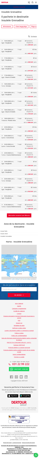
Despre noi (19, 323)
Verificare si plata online (19, 328)
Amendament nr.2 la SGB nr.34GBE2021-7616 (19, 449)
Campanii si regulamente (19, 308)
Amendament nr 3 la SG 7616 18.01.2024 (19, 450)
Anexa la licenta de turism (28, 442)
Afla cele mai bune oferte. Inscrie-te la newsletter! (19, 285)
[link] (7, 26)
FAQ (19, 320)
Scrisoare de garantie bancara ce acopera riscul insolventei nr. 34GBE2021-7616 (19, 446)
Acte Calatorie (19, 303)
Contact (19, 313)
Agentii (19, 306)
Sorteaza (32, 36)
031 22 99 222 (20, 364)
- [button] (34, 276)
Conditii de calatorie (19, 311)
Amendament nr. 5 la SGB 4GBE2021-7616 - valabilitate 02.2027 (19, 453)
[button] (19, 215)
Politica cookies (19, 333)
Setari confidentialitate (19, 354)
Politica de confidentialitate (19, 335)
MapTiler (19, 279)
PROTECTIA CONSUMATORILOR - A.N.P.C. (19, 342)
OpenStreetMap (26, 279)
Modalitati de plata (19, 325)
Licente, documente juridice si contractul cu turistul (19, 330)
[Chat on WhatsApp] (36, 455)
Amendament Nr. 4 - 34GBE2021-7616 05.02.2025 (19, 452)
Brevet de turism (7, 442)
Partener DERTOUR (19, 345)
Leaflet (13, 279)
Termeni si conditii (19, 357)
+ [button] (34, 273)
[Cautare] (32, 2)
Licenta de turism (17, 442)
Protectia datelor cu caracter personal (19, 347)
